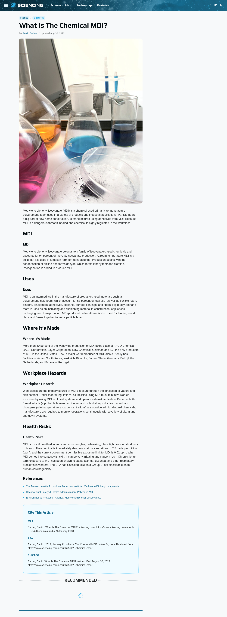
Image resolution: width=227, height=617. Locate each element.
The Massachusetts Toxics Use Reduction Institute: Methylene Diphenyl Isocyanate (72, 486)
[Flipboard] (215, 5)
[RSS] (221, 5)
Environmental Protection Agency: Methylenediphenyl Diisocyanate (63, 497)
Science (55, 5)
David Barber (30, 33)
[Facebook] (210, 5)
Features (103, 5)
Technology (85, 5)
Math (68, 5)
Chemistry (39, 18)
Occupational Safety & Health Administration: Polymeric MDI (60, 492)
